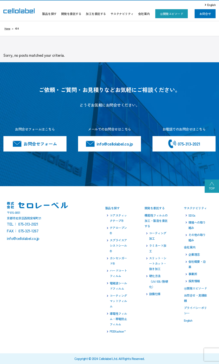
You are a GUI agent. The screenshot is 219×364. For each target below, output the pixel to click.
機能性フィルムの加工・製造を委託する (156, 220)
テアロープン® (118, 230)
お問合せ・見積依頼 (195, 298)
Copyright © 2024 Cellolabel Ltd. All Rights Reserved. (109, 358)
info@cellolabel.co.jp (115, 144)
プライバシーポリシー (195, 310)
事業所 (192, 274)
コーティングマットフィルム (118, 300)
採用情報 (194, 281)
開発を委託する (71, 14)
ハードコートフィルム (118, 273)
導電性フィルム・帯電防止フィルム (118, 318)
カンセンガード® (118, 261)
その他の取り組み (197, 237)
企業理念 (194, 254)
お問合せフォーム (40, 144)
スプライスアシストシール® (118, 245)
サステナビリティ (122, 14)
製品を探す (49, 14)
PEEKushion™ (118, 331)
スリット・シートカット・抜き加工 (157, 263)
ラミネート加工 (157, 248)
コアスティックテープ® (118, 218)
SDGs (191, 215)
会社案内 (144, 14)
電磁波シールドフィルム (118, 286)
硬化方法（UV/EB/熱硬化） (158, 281)
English (211, 5)
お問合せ (205, 14)
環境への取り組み (197, 225)
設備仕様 (155, 294)
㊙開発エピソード (171, 14)
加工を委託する (96, 14)
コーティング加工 (157, 236)
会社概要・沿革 (197, 264)
